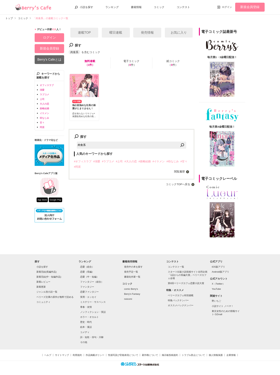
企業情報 (231, 355)
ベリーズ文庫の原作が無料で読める (55, 297)
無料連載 (89, 63)
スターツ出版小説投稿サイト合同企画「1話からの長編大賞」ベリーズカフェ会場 (187, 275)
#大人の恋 (130, 161)
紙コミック (173, 63)
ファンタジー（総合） (91, 281)
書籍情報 (136, 7)
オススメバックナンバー (180, 305)
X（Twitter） (218, 283)
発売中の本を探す (133, 266)
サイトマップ (62, 355)
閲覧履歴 (179, 171)
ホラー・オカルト (89, 317)
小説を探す (86, 7)
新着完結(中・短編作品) (48, 276)
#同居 (77, 166)
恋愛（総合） (87, 266)
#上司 (119, 161)
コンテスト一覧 (176, 266)
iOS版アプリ (218, 266)
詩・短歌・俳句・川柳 (91, 337)
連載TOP (84, 32)
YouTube (216, 289)
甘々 (42, 122)
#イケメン (158, 161)
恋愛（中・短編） (89, 276)
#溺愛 (96, 161)
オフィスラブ (47, 85)
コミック (159, 7)
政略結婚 (44, 108)
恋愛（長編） (87, 271)
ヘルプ (47, 355)
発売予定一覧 (131, 271)
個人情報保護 (216, 355)
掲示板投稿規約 (170, 355)
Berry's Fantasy (132, 294)
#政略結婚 (145, 161)
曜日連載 (115, 32)
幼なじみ (44, 118)
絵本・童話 (86, 327)
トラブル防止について (193, 355)
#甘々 (184, 161)
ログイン (227, 7)
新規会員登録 (249, 7)
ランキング (112, 7)
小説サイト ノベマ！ (222, 306)
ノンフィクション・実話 (93, 312)
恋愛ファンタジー (89, 291)
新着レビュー (43, 281)
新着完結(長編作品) (46, 271)
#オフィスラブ (82, 161)
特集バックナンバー (178, 300)
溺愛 (42, 89)
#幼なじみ (172, 161)
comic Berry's (131, 289)
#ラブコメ (108, 161)
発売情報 (147, 32)
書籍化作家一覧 (132, 276)
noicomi (128, 299)
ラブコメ (44, 94)
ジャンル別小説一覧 (46, 291)
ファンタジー (87, 286)
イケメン (44, 113)
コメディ (84, 332)
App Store (42, 200)
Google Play (55, 200)
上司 (42, 99)
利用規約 (77, 355)
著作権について (150, 355)
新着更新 (41, 286)
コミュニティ (43, 302)
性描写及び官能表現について (123, 355)
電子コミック (131, 63)
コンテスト (183, 7)
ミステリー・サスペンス (93, 302)
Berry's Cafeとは (49, 59)
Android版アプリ (220, 271)
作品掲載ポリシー (95, 355)
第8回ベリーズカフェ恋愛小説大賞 (186, 283)
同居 (42, 127)
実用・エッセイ (88, 297)
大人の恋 (44, 103)
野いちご (216, 301)
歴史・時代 (86, 322)
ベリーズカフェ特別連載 (180, 295)
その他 (83, 342)
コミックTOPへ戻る (178, 184)
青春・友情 (86, 307)
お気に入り (179, 32)
